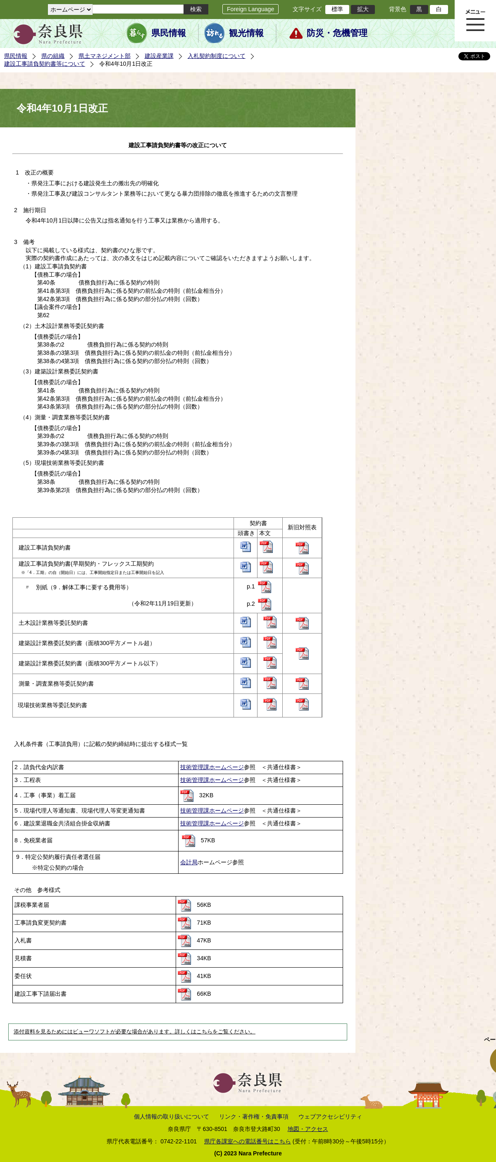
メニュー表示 (475, 20)
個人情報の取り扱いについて (171, 1116)
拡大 (363, 9)
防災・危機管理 (337, 33)
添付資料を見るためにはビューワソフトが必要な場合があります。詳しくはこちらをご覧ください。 (134, 1032)
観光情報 (246, 33)
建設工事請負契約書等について (44, 63)
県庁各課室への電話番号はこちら (247, 1141)
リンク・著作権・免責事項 (254, 1116)
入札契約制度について (217, 56)
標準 (337, 9)
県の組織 (52, 56)
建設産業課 (159, 56)
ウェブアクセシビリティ (330, 1116)
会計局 (189, 862)
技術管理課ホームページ (212, 767)
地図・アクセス (308, 1129)
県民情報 (168, 33)
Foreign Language (250, 9)
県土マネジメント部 (105, 56)
